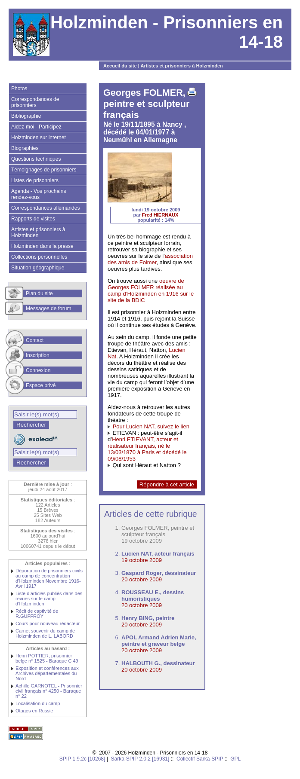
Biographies (24, 148)
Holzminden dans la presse (42, 246)
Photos (19, 89)
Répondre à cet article (166, 484)
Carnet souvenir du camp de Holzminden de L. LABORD (45, 633)
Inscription (37, 355)
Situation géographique (37, 268)
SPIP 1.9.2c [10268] (82, 759)
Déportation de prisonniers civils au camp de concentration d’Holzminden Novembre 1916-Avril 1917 (49, 578)
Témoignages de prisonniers (43, 170)
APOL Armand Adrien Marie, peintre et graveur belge (158, 640)
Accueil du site (120, 65)
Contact (34, 340)
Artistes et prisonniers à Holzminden (181, 65)
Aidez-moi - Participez (36, 127)
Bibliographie (26, 116)
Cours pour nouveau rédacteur (47, 623)
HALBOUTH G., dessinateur (158, 663)
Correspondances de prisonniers (35, 102)
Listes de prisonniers (35, 180)
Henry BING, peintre (148, 618)
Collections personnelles (39, 257)
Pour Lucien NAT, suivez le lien (151, 426)
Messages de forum (48, 308)
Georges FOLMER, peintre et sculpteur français (157, 531)
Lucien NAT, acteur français (158, 553)
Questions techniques (36, 159)
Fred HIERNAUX (160, 214)
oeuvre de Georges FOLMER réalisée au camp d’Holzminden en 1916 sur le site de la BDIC (151, 290)
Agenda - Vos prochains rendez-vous (38, 194)
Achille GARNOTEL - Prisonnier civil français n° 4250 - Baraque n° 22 (48, 691)
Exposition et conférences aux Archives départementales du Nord (47, 673)
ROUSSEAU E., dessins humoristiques (152, 595)
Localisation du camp (37, 703)
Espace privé (41, 385)
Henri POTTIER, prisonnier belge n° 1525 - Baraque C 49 (46, 658)
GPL (235, 759)
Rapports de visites (33, 219)
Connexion (38, 370)
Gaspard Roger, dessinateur (158, 573)
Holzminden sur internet (38, 137)
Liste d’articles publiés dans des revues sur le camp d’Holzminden (48, 598)
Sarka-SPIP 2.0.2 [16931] (140, 759)
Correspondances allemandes (45, 208)
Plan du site (39, 293)
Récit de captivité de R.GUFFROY (36, 613)
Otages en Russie (34, 710)
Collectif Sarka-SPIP (199, 759)
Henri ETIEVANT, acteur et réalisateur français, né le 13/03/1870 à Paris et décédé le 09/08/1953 (147, 449)
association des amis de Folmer (150, 259)
